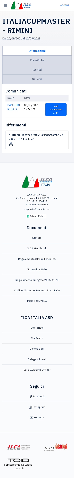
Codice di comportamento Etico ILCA (37, 290)
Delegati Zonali (37, 359)
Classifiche (37, 60)
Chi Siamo (37, 338)
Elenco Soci (37, 348)
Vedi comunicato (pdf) (56, 109)
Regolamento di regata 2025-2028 (37, 280)
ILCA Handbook (37, 248)
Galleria (37, 79)
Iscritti (37, 69)
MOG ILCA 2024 (37, 301)
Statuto (37, 237)
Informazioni (37, 51)
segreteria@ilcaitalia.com (37, 209)
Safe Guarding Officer (37, 369)
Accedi (64, 5)
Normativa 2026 (37, 269)
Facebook (37, 396)
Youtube (37, 417)
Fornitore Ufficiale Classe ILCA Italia (18, 464)
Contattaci (37, 327)
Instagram (37, 407)
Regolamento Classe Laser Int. (37, 259)
